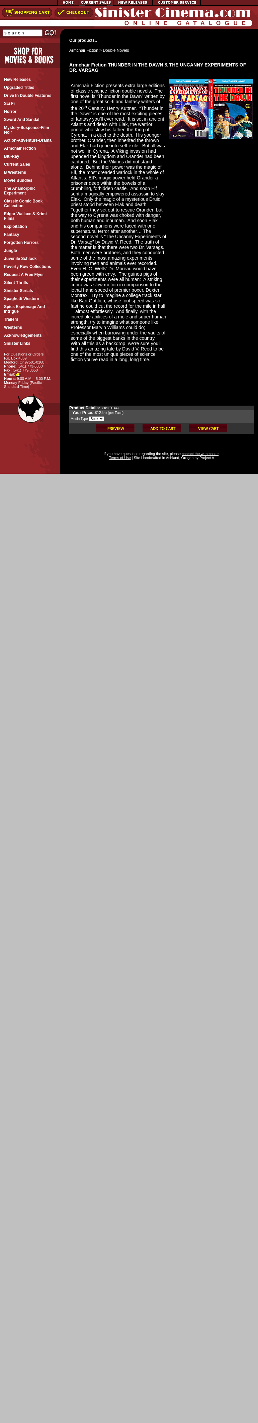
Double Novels (116, 50)
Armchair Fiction (83, 50)
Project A (206, 458)
